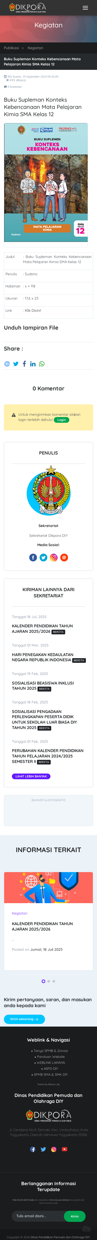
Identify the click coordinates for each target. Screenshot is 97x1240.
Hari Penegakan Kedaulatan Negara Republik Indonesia (48, 657)
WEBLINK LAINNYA (50, 1062)
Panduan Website (50, 1057)
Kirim (75, 1216)
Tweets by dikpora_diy (48, 1084)
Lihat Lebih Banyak (31, 776)
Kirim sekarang (24, 1019)
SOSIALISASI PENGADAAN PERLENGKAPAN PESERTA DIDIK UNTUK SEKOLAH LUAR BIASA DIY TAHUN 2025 (44, 719)
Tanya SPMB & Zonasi (50, 1051)
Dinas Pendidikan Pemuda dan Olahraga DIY (60, 1237)
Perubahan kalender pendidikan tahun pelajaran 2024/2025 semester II (48, 756)
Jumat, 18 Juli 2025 (46, 949)
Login (61, 420)
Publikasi (11, 48)
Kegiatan (35, 48)
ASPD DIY (50, 1068)
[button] (43, 981)
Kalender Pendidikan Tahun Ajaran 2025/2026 (42, 628)
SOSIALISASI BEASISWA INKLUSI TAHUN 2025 (43, 685)
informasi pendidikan (59, 1200)
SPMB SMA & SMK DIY (50, 1074)
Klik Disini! (33, 310)
